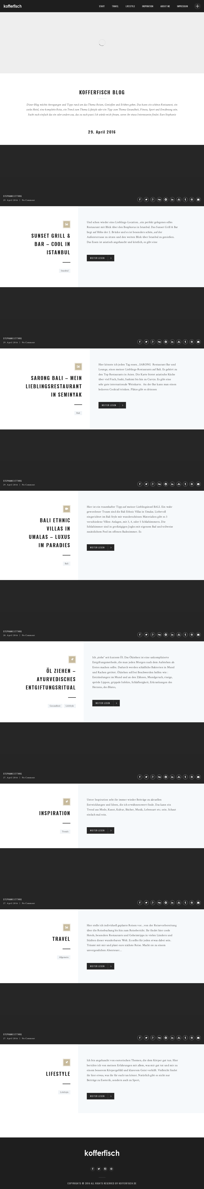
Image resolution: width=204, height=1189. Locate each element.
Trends (65, 831)
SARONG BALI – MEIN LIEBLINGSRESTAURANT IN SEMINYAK (54, 386)
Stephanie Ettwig (12, 196)
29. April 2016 (10, 200)
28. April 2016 (10, 635)
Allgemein (63, 957)
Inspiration (147, 6)
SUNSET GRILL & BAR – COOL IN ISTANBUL (50, 244)
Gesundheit (55, 705)
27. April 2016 (10, 777)
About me (165, 6)
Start (102, 6)
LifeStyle (130, 6)
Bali (78, 413)
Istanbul (64, 270)
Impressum (182, 6)
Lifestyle (58, 1073)
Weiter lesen (97, 258)
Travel (115, 6)
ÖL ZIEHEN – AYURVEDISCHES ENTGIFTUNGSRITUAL (51, 679)
